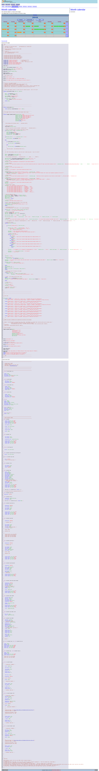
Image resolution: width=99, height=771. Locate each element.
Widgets (18, 4)
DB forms (25, 6)
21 (64, 29)
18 (32, 29)
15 (7, 29)
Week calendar (8, 6)
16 (15, 29)
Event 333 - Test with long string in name (42, 29)
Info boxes (30, 6)
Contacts (13, 4)
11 (32, 26)
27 (52, 32)
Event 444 (36, 26)
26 (44, 32)
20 (52, 29)
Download (35, 6)
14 (64, 26)
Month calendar (15, 6)
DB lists (20, 6)
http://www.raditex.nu (56, 770)
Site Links (7, 4)
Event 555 (28, 26)
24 (24, 32)
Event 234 (4, 29)
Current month (29, 19)
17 (24, 29)
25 (32, 32)
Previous (21, 19)
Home (3, 4)
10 (24, 26)
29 (7, 35)
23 (15, 32)
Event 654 (19, 32)
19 (44, 29)
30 (15, 35)
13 (52, 26)
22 (7, 32)
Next (40, 19)
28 (64, 32)
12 (44, 26)
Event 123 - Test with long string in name (62, 26)
